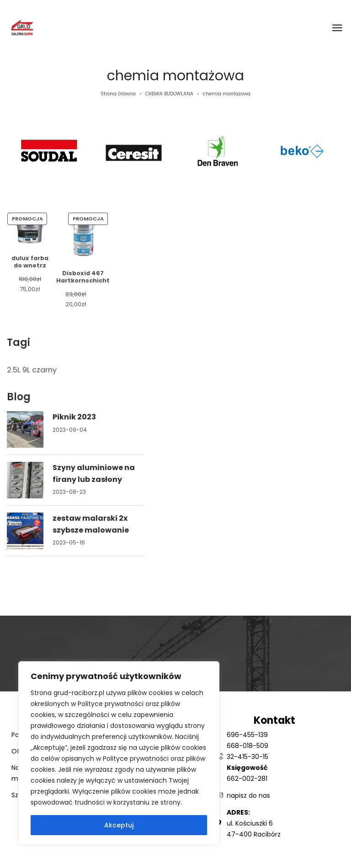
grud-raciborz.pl (79, 692)
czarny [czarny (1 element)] (44, 370)
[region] (118, 753)
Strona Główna (118, 93)
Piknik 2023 (74, 417)
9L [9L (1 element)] (26, 370)
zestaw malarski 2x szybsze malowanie (91, 524)
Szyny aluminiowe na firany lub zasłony (94, 473)
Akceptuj (118, 825)
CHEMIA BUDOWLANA (169, 93)
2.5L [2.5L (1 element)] (14, 370)
